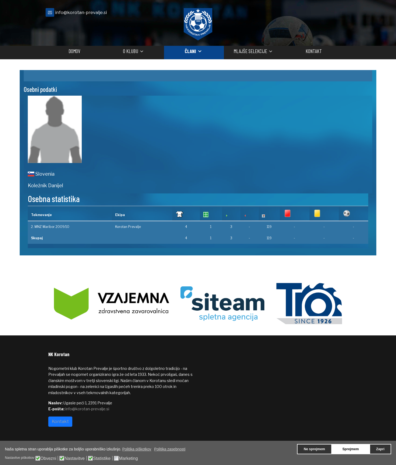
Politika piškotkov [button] (136, 449)
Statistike (102, 458)
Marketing (128, 458)
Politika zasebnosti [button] (169, 449)
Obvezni (48, 458)
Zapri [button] (380, 449)
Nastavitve (74, 458)
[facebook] (341, 14)
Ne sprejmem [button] (314, 449)
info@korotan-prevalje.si (81, 12)
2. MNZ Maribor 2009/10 (50, 227)
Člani (190, 51)
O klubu (130, 51)
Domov (74, 51)
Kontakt (314, 51)
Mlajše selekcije (250, 51)
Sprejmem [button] (350, 449)
